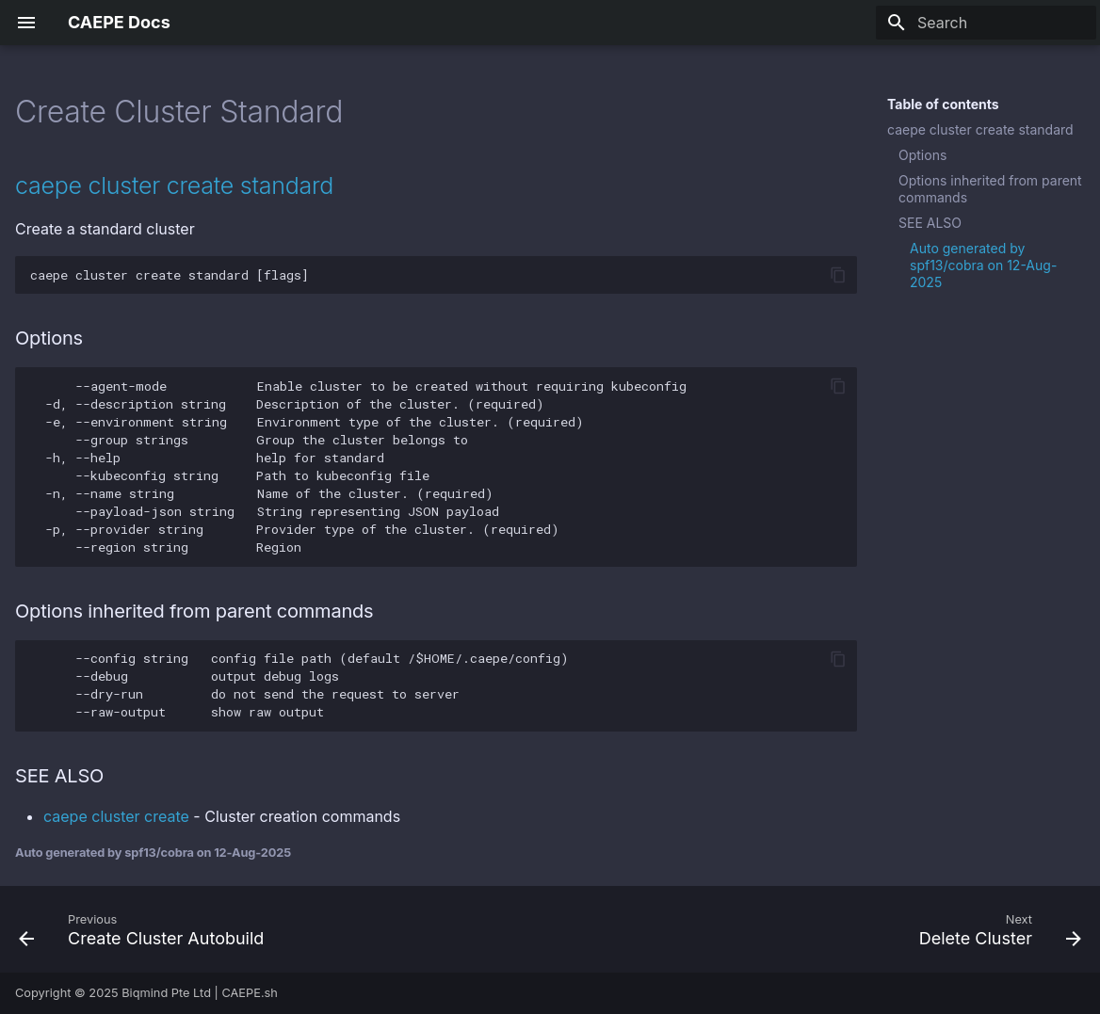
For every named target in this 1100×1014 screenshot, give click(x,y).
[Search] (986, 23)
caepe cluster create (116, 816)
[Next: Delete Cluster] (995, 929)
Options (922, 155)
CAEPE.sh (249, 993)
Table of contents (943, 104)
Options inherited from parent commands (990, 188)
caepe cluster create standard (980, 129)
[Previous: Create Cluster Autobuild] (146, 929)
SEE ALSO (930, 223)
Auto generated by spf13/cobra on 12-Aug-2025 (983, 265)
